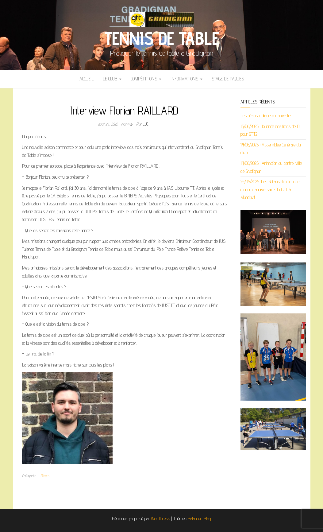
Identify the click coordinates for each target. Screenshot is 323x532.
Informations (186, 79)
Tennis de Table (161, 38)
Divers (44, 475)
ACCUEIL (86, 79)
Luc (145, 124)
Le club (112, 79)
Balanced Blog (199, 519)
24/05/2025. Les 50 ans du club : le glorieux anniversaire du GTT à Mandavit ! (269, 189)
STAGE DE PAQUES (228, 79)
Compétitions (146, 79)
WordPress (160, 519)
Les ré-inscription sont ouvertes (266, 115)
